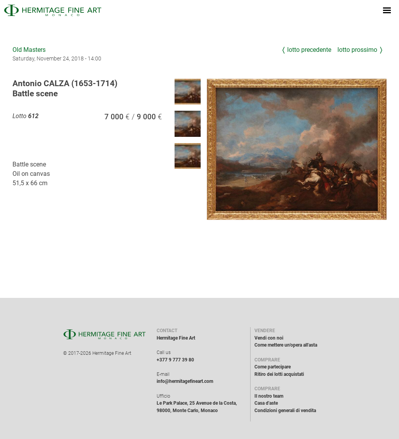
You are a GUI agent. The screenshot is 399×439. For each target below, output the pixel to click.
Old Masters (29, 49)
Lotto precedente (309, 49)
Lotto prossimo (357, 49)
